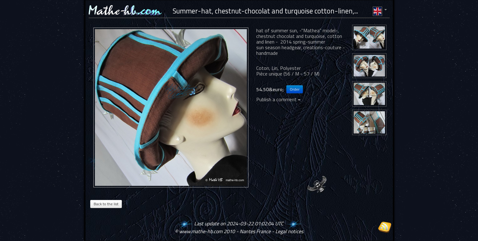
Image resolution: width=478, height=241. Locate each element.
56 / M (292, 73)
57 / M (311, 73)
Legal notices (289, 231)
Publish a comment (278, 99)
